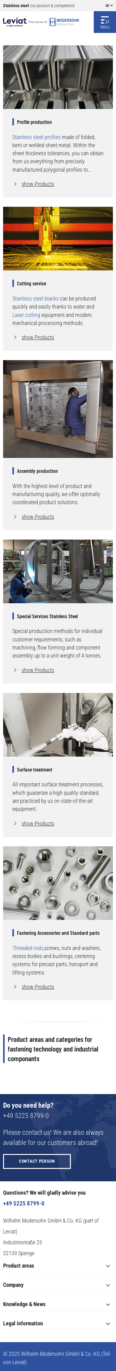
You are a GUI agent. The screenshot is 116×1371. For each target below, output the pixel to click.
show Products (38, 184)
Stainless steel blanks (35, 299)
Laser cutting (26, 315)
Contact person (37, 1161)
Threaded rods (27, 948)
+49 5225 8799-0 (26, 1115)
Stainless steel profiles (36, 137)
